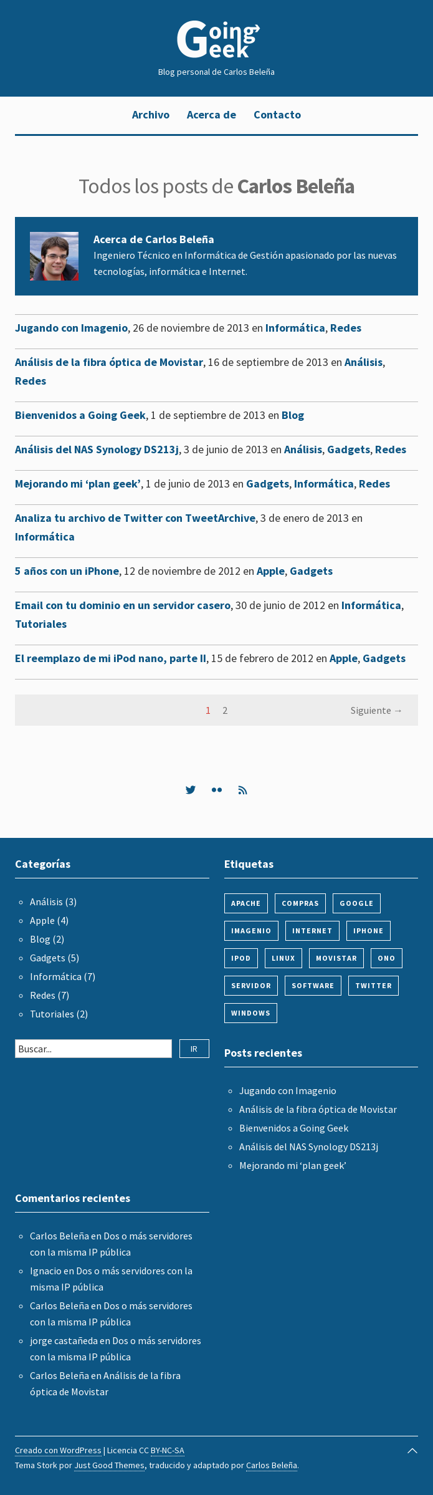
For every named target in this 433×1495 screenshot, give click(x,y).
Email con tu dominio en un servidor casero (123, 605)
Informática (295, 327)
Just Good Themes (109, 1465)
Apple (271, 571)
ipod (241, 958)
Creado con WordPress (58, 1450)
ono (387, 958)
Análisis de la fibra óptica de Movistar (109, 362)
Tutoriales (41, 624)
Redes (345, 327)
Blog (293, 415)
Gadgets (348, 449)
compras (300, 903)
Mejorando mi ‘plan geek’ (78, 483)
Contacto (277, 114)
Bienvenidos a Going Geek (80, 415)
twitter (373, 985)
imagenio (251, 930)
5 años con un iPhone (67, 571)
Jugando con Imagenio (71, 327)
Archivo (150, 114)
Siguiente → (377, 710)
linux (283, 958)
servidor (251, 985)
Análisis (364, 362)
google (357, 903)
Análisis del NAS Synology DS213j (97, 449)
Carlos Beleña (59, 1235)
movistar (336, 958)
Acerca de (211, 114)
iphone (368, 930)
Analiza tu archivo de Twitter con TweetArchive (135, 518)
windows (250, 1012)
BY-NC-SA (167, 1450)
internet (312, 930)
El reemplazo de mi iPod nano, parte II (110, 658)
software (313, 985)
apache (246, 903)
